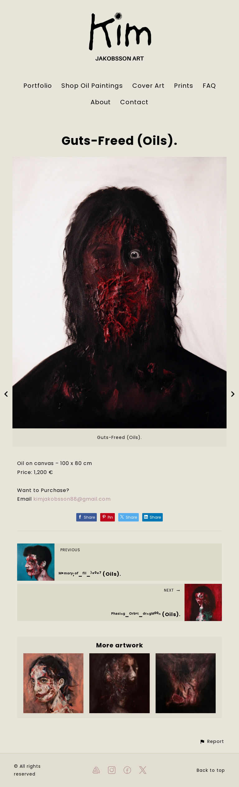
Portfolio (37, 85)
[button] (212, 741)
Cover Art (148, 85)
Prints (183, 85)
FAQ (209, 85)
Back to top (211, 770)
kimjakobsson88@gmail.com (72, 499)
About (101, 102)
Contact (134, 102)
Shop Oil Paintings (92, 85)
